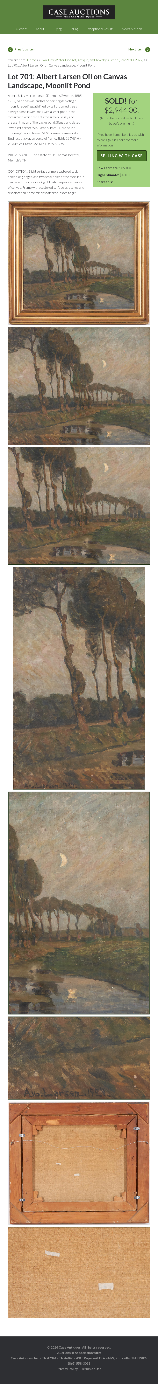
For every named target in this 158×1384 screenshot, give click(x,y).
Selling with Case (122, 155)
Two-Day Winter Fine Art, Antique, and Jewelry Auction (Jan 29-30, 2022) (92, 60)
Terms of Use (91, 1369)
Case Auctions (79, 12)
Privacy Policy (67, 1369)
